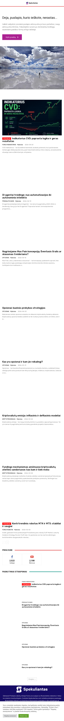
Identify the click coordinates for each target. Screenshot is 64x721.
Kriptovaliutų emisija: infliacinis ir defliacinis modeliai (31, 415)
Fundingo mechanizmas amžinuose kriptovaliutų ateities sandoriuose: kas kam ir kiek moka (29, 468)
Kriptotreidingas (8, 419)
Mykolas (20, 144)
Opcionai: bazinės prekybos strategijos (23, 308)
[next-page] (7, 542)
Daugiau (32, 679)
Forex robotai (7, 529)
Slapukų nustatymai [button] (10, 716)
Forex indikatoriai (9, 144)
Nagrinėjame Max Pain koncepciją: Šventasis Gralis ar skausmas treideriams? (40, 626)
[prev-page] (3, 542)
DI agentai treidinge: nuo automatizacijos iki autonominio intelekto (26, 196)
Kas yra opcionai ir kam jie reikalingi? (22, 361)
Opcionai (5, 257)
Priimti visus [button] (23, 716)
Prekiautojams (8, 201)
